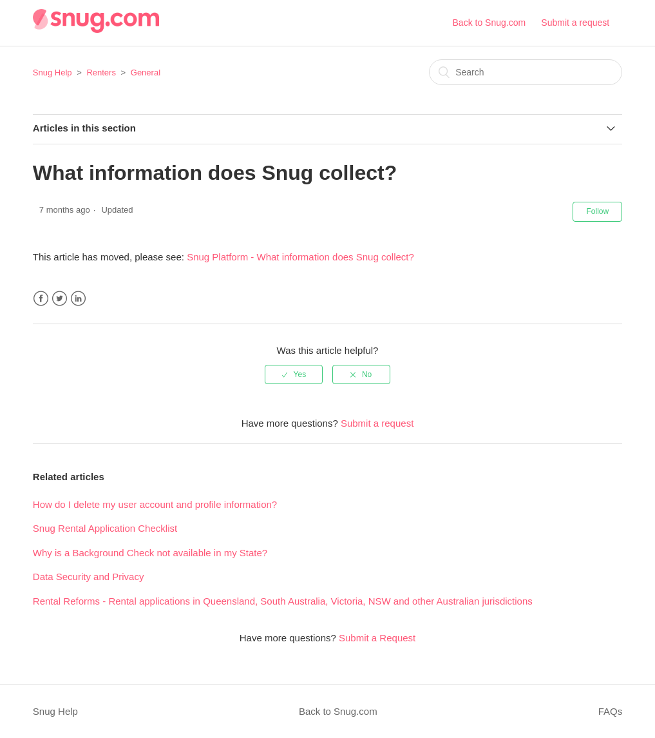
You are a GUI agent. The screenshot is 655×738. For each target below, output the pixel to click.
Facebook (41, 299)
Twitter (60, 299)
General (145, 72)
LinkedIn (78, 299)
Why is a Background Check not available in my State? (150, 552)
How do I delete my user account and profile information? (155, 504)
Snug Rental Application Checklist (105, 528)
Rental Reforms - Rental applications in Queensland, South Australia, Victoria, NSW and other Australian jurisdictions (283, 601)
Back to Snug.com (489, 22)
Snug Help (52, 72)
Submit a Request (377, 637)
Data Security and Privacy (88, 576)
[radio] (294, 374)
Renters (101, 72)
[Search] (525, 72)
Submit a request (575, 22)
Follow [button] (597, 211)
